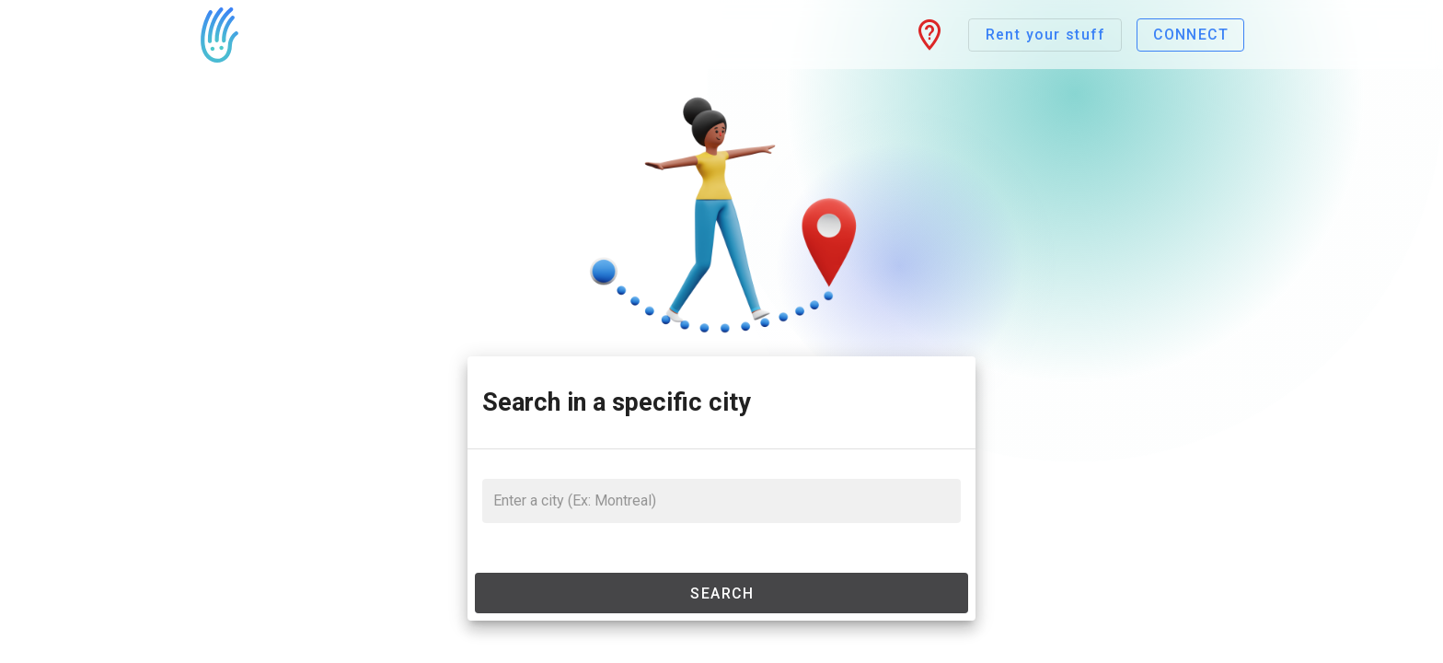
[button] (929, 35)
